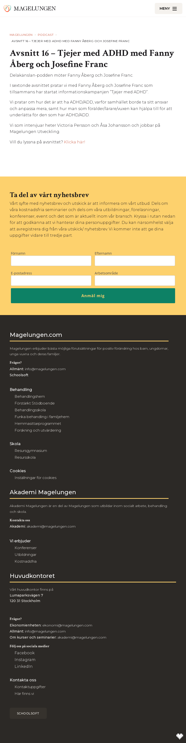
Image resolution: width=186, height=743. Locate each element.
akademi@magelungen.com (51, 526)
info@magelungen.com (45, 369)
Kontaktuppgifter (30, 687)
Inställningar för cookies (35, 477)
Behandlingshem (30, 396)
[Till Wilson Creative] (180, 737)
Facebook (25, 653)
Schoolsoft (28, 713)
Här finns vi (24, 693)
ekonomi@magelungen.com (67, 625)
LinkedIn (24, 666)
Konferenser (26, 548)
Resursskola (25, 457)
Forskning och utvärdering (38, 430)
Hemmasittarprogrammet (38, 423)
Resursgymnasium (31, 450)
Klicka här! (74, 142)
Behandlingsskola (30, 410)
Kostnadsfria (26, 561)
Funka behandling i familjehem (42, 417)
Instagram (25, 659)
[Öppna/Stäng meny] (168, 8)
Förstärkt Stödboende (35, 403)
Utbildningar (25, 554)
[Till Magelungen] (30, 8)
